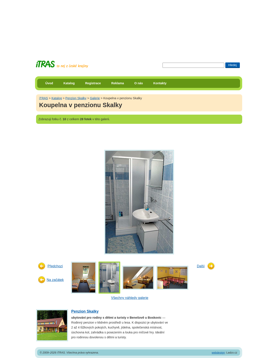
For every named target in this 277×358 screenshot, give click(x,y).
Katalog (69, 83)
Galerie (95, 98)
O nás (138, 83)
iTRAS (43, 98)
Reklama (117, 83)
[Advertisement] (138, 26)
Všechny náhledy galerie (129, 298)
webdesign (218, 352)
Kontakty (160, 83)
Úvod (49, 83)
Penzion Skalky (75, 98)
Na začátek (55, 280)
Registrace (93, 83)
